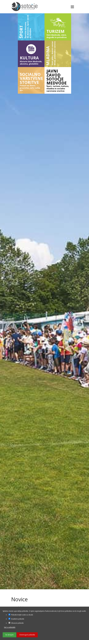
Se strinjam (9, 635)
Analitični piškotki (16, 619)
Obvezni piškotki (16, 623)
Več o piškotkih (9, 627)
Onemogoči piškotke (27, 635)
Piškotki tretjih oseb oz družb (21, 615)
